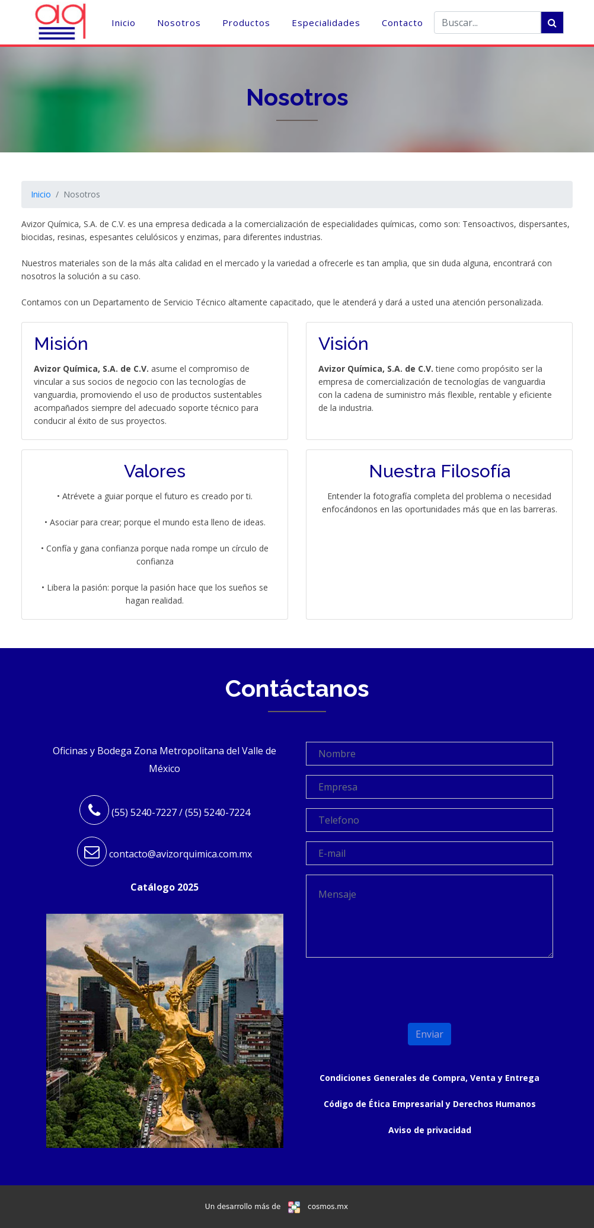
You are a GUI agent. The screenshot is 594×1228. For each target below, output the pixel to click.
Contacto (402, 22)
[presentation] (375, 985)
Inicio (123, 22)
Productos (246, 22)
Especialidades (326, 22)
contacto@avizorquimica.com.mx (180, 853)
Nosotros (179, 22)
